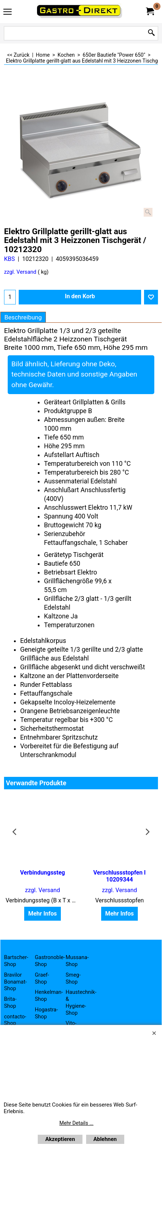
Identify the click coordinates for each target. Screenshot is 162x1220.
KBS (9, 258)
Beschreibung (23, 317)
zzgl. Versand (20, 272)
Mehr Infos (42, 913)
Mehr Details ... (76, 1123)
